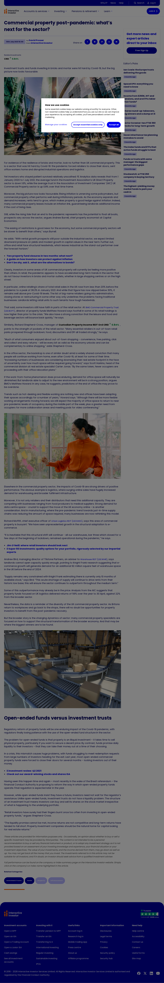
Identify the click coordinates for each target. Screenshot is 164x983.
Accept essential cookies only (87, 124)
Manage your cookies (56, 124)
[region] (83, 115)
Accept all (114, 124)
